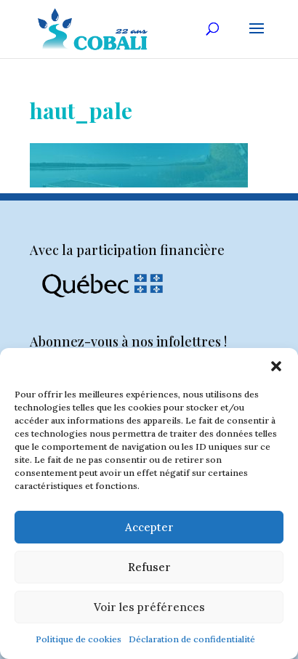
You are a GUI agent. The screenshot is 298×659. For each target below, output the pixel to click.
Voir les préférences (149, 607)
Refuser (149, 567)
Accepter (149, 527)
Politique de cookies (78, 639)
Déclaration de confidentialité (192, 639)
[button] (276, 366)
